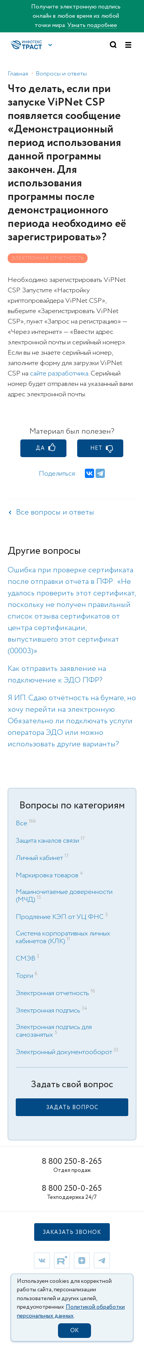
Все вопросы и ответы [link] (55, 512)
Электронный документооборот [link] (64, 1052)
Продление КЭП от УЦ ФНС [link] (60, 917)
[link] (72, 1107)
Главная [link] (18, 73)
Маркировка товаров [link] (47, 875)
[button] (50, 45)
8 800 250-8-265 (72, 1162)
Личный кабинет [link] (39, 858)
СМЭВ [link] (25, 959)
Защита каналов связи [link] (47, 841)
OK (74, 1330)
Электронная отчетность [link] (52, 993)
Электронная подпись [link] (48, 1011)
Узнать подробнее (92, 25)
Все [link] (21, 823)
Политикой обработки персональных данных (71, 1311)
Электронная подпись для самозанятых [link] (54, 1031)
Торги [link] (24, 976)
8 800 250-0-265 (72, 1189)
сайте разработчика (59, 374)
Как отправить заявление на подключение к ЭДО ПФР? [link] (57, 674)
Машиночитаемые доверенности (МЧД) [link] (64, 896)
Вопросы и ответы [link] (61, 73)
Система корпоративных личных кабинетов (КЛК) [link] (63, 937)
